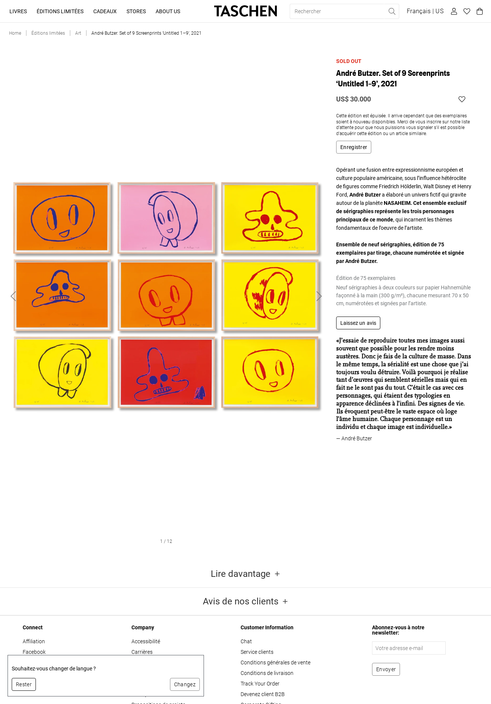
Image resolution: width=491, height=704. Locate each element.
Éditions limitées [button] (60, 11)
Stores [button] (136, 11)
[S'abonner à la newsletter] (386, 669)
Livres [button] (18, 11)
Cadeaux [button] (105, 11)
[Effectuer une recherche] (391, 11)
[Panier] (478, 11)
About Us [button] (168, 11)
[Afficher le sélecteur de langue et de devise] (425, 11)
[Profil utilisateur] (452, 11)
